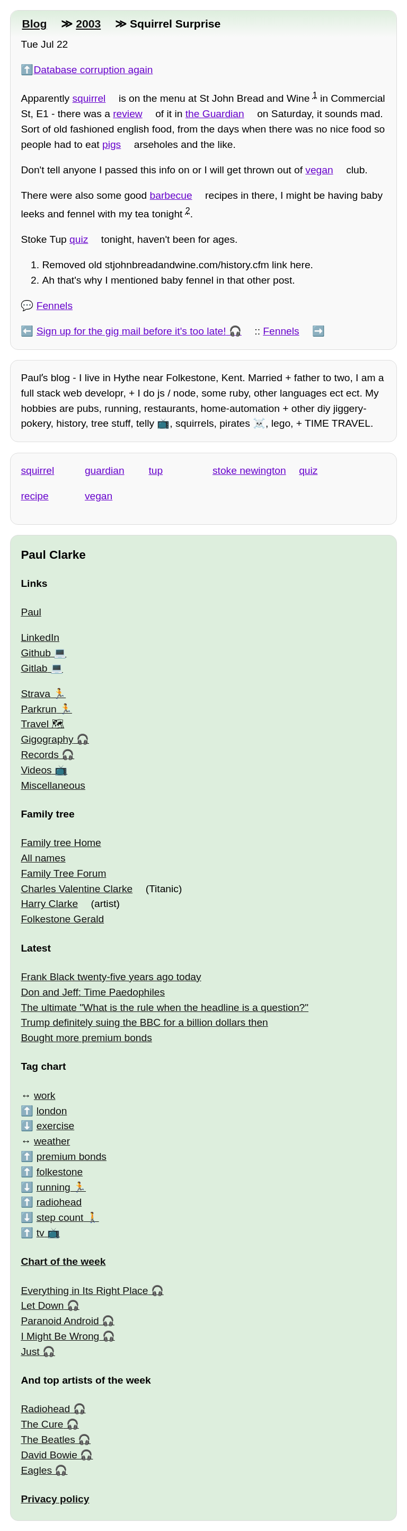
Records (39, 754)
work (45, 1095)
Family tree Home (61, 842)
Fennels (55, 305)
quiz (78, 239)
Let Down (42, 1305)
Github (36, 652)
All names (43, 858)
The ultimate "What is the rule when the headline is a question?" (164, 1007)
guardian (105, 470)
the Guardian (214, 113)
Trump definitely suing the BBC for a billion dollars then (144, 1022)
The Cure (42, 1424)
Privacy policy (55, 1498)
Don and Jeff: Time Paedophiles (93, 992)
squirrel (88, 98)
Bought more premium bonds (86, 1037)
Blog (34, 23)
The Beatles (48, 1439)
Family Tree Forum (63, 873)
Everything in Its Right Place (84, 1290)
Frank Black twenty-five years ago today (111, 976)
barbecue (171, 195)
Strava (35, 693)
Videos (36, 770)
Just (30, 1351)
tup (155, 470)
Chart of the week (63, 1261)
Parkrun (38, 709)
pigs (111, 144)
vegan (319, 169)
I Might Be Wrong (60, 1336)
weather (52, 1141)
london (52, 1110)
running (53, 1187)
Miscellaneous (53, 785)
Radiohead (45, 1408)
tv (41, 1232)
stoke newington (249, 470)
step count (60, 1217)
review (127, 113)
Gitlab (34, 668)
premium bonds (72, 1156)
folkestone (60, 1171)
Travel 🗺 (42, 723)
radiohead (59, 1202)
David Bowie (49, 1454)
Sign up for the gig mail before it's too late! (131, 331)
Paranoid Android (60, 1320)
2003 (88, 23)
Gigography (47, 739)
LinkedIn (40, 637)
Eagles (36, 1470)
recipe (34, 495)
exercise (55, 1125)
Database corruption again (93, 69)
